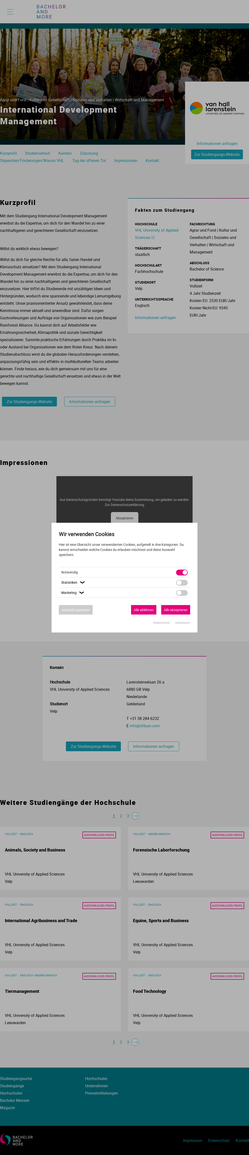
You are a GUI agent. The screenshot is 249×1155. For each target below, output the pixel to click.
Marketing (73, 592)
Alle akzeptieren (175, 609)
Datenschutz (161, 622)
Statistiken (73, 582)
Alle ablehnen (144, 609)
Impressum (182, 622)
